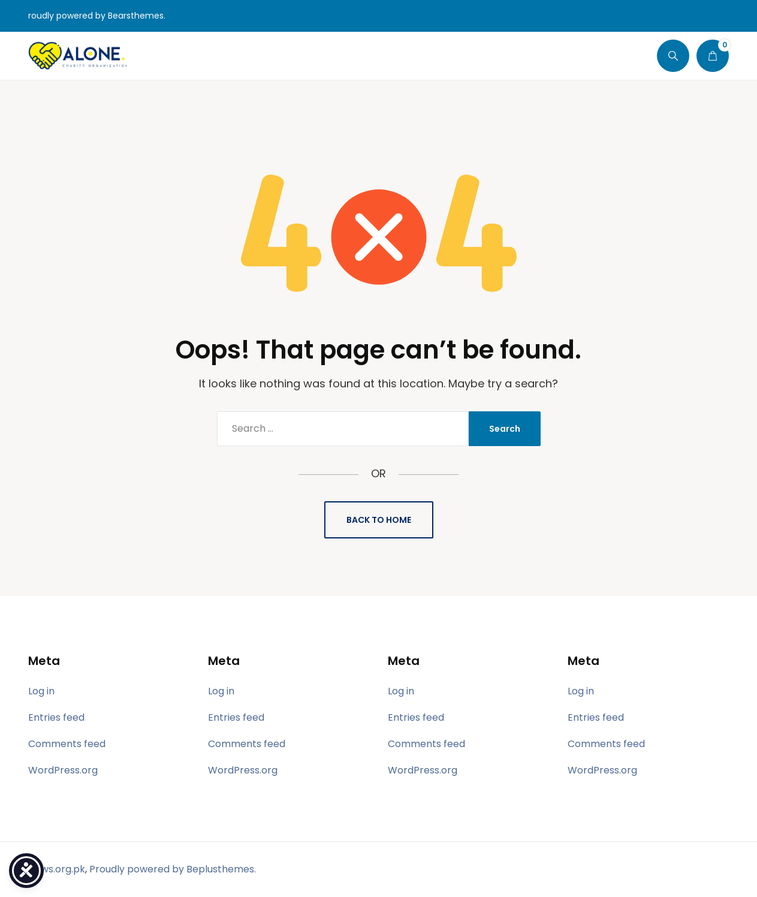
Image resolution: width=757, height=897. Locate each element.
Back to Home (378, 520)
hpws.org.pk (56, 869)
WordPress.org (63, 770)
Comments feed (66, 744)
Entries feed (56, 717)
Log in (41, 691)
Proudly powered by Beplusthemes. (172, 869)
